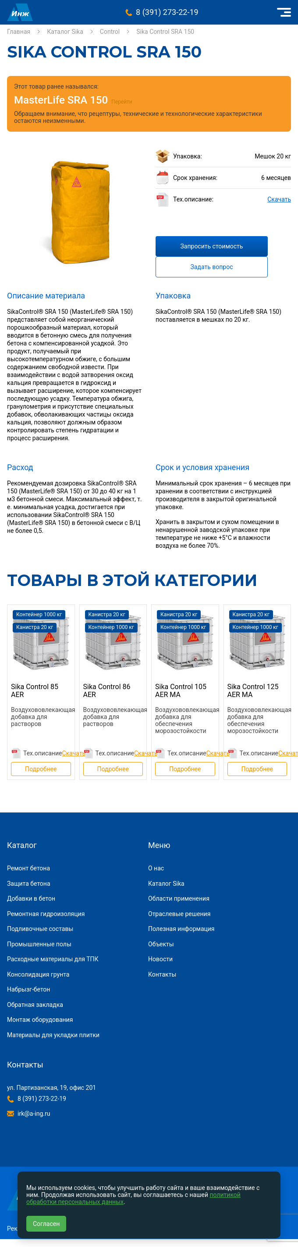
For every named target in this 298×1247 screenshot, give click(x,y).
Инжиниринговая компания (20, 12)
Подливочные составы (40, 928)
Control (110, 31)
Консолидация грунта (38, 974)
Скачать (279, 199)
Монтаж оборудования (40, 1019)
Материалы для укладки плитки (53, 1035)
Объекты (161, 944)
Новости (160, 959)
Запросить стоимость (212, 246)
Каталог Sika (65, 31)
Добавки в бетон (31, 898)
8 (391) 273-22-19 (167, 12)
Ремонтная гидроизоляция (46, 913)
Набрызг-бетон (28, 989)
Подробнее (41, 769)
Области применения (178, 898)
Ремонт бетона (28, 868)
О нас (156, 868)
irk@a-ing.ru (34, 1113)
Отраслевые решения (179, 913)
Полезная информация (181, 928)
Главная (18, 31)
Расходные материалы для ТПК (53, 959)
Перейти (121, 101)
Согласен (46, 1223)
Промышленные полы (39, 944)
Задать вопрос (212, 266)
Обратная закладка (35, 1004)
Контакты (162, 974)
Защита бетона (28, 883)
